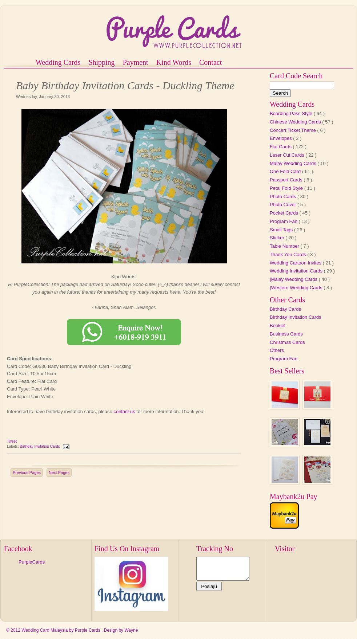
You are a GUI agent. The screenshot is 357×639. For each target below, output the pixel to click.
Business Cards (286, 334)
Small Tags (282, 229)
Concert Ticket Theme (293, 130)
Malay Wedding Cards (293, 163)
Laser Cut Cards (287, 155)
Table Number (285, 246)
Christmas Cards (287, 342)
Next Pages (59, 472)
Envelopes (281, 138)
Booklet (277, 325)
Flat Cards (281, 146)
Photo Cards (283, 196)
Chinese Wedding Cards (296, 122)
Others (277, 350)
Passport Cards (287, 180)
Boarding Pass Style (292, 113)
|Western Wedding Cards (297, 287)
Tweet (12, 441)
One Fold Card (286, 171)
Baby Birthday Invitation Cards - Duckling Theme (125, 85)
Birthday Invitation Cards (40, 446)
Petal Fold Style (287, 188)
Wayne (131, 630)
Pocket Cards (285, 213)
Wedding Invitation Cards (297, 271)
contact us (124, 411)
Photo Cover (283, 204)
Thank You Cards (288, 254)
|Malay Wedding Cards (294, 279)
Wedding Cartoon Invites (296, 263)
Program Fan (284, 221)
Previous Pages (27, 472)
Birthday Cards (285, 309)
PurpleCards (32, 562)
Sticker (277, 237)
